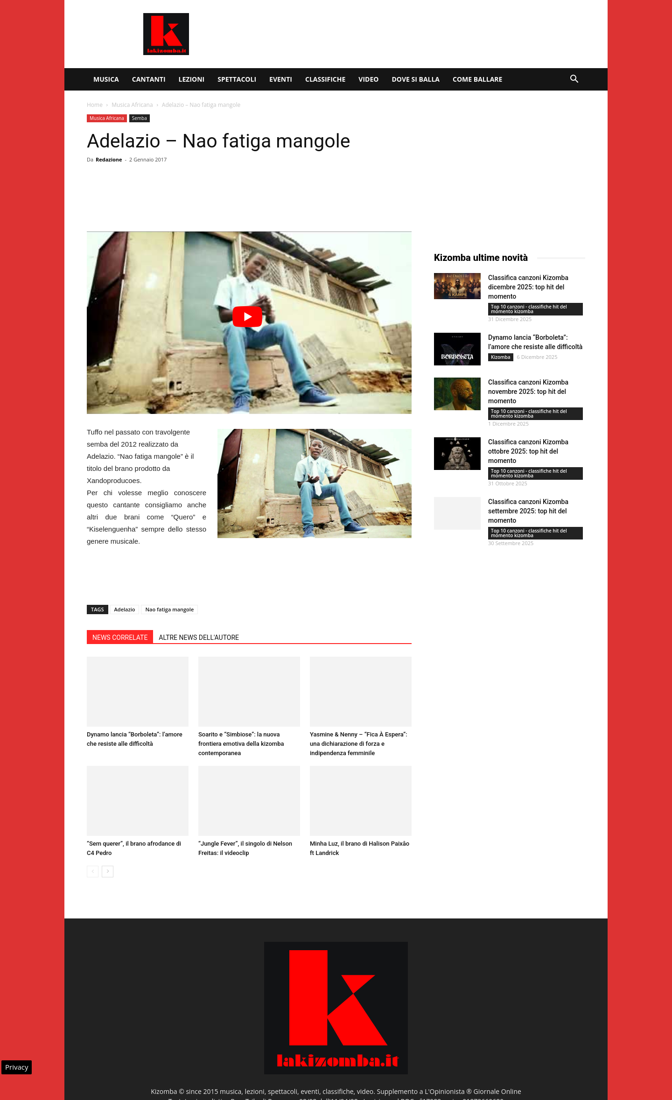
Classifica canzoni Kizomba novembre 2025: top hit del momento (528, 391)
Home (95, 105)
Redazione (109, 159)
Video (368, 79)
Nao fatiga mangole (169, 609)
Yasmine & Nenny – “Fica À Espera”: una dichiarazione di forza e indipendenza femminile (358, 744)
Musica (106, 79)
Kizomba (501, 357)
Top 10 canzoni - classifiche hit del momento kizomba (529, 309)
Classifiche (325, 79)
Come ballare (477, 79)
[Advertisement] (415, 34)
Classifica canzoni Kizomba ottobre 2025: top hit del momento (528, 451)
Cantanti (149, 79)
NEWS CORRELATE (119, 637)
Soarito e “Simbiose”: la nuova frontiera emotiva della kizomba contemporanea (241, 744)
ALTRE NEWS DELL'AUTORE (199, 637)
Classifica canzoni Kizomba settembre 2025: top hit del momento (528, 511)
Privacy (16, 1067)
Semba (139, 118)
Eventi (280, 79)
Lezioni (192, 79)
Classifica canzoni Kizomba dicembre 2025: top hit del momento (528, 287)
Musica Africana (132, 105)
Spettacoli (236, 79)
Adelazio (124, 609)
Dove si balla (416, 79)
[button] (574, 80)
